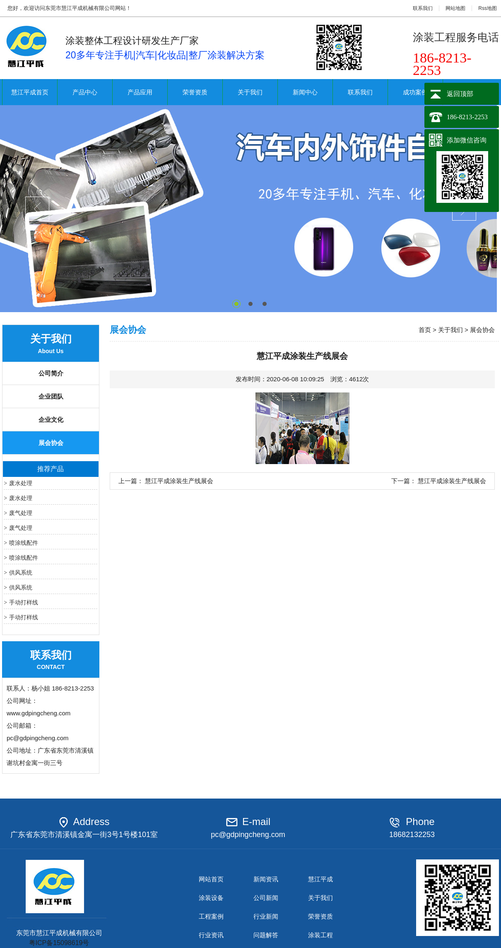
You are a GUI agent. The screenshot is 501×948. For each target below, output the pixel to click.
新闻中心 (305, 92)
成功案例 (415, 92)
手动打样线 (23, 602)
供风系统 (20, 572)
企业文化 (51, 419)
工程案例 (211, 916)
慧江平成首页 (29, 92)
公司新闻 (265, 897)
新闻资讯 (265, 879)
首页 (425, 329)
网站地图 (455, 8)
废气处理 (20, 513)
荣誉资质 (195, 92)
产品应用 (140, 92)
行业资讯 (211, 934)
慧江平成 (320, 879)
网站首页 (211, 879)
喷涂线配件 (23, 542)
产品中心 (84, 92)
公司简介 (51, 373)
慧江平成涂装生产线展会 (179, 480)
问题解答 (265, 934)
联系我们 (423, 8)
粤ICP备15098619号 (59, 942)
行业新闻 (265, 916)
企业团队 (51, 396)
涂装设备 (211, 897)
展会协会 (51, 442)
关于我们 (250, 92)
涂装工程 (320, 934)
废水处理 (20, 483)
